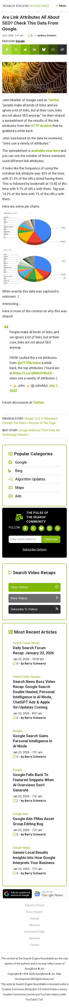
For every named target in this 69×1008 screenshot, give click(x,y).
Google (20, 41)
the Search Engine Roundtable (36, 958)
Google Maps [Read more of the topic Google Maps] (21, 847)
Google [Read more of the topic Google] (17, 731)
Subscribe (50, 539)
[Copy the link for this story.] (62, 49)
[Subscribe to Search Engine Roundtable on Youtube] (49, 528)
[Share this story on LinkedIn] (34, 49)
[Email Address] (25, 539)
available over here (45, 151)
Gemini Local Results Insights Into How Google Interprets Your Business (34, 857)
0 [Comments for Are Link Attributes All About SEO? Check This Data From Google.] (30, 35)
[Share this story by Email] (53, 49)
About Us (34, 925)
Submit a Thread (34, 905)
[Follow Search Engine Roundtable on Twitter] (33, 528)
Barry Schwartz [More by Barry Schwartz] (35, 663)
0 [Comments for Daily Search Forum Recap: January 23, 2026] (16, 663)
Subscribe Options (35, 549)
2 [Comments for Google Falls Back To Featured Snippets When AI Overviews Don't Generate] (16, 800)
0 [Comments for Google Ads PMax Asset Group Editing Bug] (16, 834)
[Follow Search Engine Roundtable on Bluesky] (41, 528)
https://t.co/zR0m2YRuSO (32, 373)
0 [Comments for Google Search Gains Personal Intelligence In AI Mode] (16, 756)
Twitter (53, 100)
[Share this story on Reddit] (25, 49)
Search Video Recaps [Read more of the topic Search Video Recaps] (26, 676)
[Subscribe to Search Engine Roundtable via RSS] (58, 528)
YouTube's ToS (34, 999)
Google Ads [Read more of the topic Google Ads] (20, 814)
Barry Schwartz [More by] (48, 35)
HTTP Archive (41, 126)
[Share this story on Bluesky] (43, 49)
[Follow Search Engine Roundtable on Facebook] (25, 528)
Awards (34, 918)
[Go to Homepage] (26, 6)
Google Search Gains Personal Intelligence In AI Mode (32, 741)
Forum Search (34, 911)
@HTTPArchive (29, 363)
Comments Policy (34, 931)
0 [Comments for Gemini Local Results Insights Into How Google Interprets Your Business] (16, 873)
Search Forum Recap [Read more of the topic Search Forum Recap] (26, 643)
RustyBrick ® (43, 973)
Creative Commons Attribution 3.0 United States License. (35, 989)
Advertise (34, 938)
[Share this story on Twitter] (16, 49)
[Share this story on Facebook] (6, 49)
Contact (34, 944)
